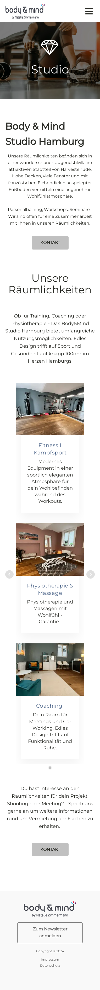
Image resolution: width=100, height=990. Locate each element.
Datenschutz (50, 965)
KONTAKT (50, 242)
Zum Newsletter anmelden (50, 932)
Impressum (50, 959)
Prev (9, 574)
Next (90, 574)
